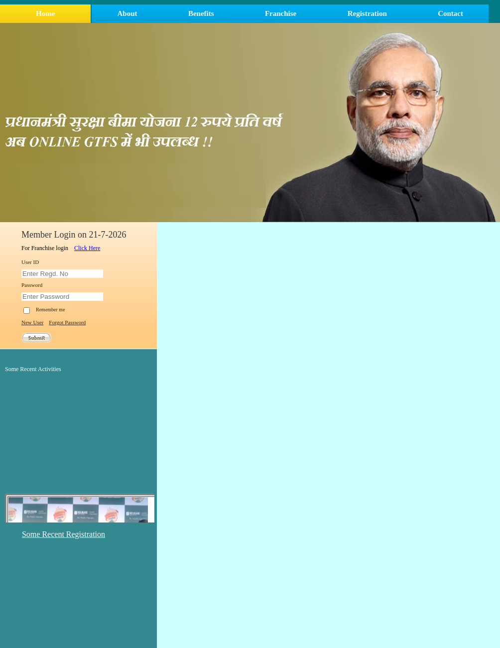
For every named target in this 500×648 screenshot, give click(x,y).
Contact (450, 13)
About (127, 13)
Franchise (280, 13)
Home (45, 13)
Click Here (87, 248)
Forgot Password (67, 322)
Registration (367, 13)
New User (32, 322)
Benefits (201, 13)
